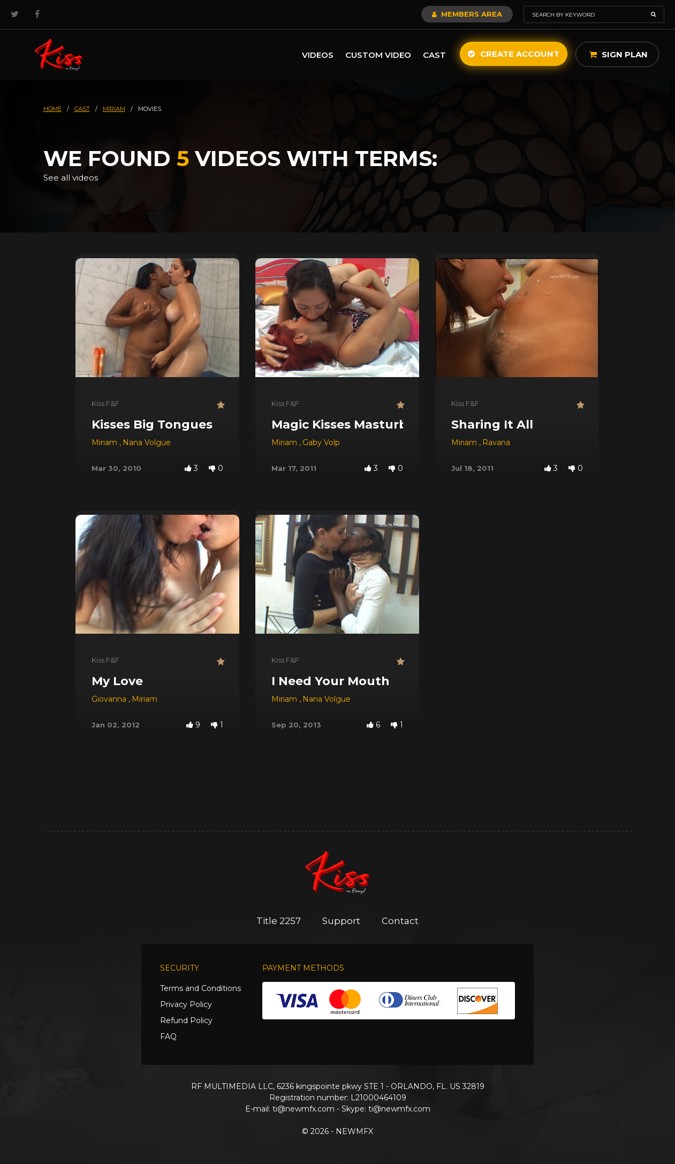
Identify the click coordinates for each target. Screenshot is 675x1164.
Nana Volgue (147, 442)
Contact (400, 920)
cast (82, 108)
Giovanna (110, 699)
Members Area (467, 14)
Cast (434, 55)
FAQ (168, 1036)
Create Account (513, 54)
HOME (52, 108)
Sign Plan (618, 54)
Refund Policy (186, 1020)
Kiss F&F (105, 403)
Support (341, 920)
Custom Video (378, 55)
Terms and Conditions (200, 988)
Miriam (105, 442)
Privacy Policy (186, 1004)
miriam (114, 108)
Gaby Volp (321, 442)
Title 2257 (278, 920)
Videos (317, 55)
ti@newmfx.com (303, 1109)
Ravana (496, 442)
